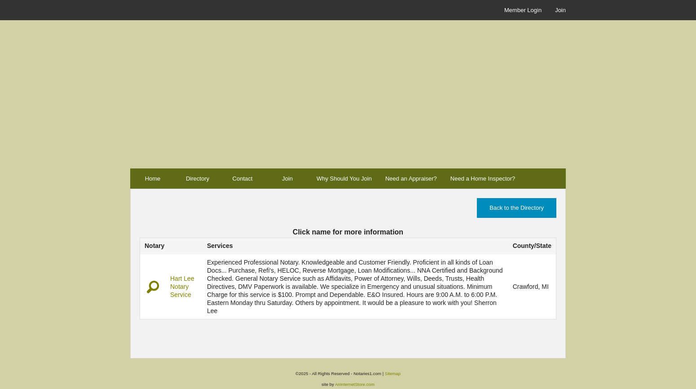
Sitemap (393, 373)
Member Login (523, 10)
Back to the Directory (516, 207)
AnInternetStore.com (354, 384)
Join (560, 10)
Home (153, 178)
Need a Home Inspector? (482, 178)
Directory (197, 178)
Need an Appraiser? (411, 178)
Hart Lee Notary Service (182, 286)
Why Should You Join (344, 178)
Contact (243, 178)
